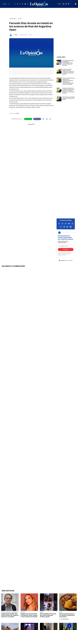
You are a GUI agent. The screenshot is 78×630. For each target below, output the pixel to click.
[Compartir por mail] (50, 119)
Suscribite (65, 249)
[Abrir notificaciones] (75, 4)
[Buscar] (9, 4)
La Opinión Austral (12, 18)
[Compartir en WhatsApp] (28, 119)
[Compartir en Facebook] (37, 119)
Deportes (20, 18)
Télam (16, 34)
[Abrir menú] (4, 4)
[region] (39, 12)
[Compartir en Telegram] (47, 119)
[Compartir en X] (43, 119)
